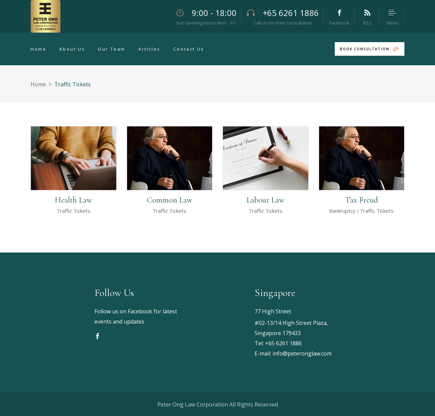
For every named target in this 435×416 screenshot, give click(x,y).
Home (38, 84)
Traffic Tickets (73, 210)
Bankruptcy (342, 210)
